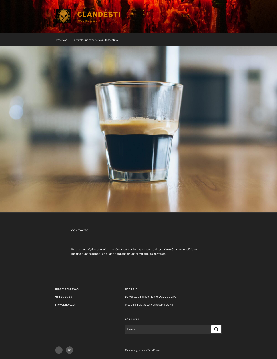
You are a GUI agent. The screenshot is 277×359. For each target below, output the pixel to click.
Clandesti (99, 14)
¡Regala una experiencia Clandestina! (96, 39)
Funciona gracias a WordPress (142, 350)
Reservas (61, 39)
